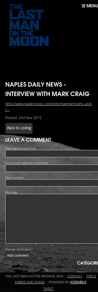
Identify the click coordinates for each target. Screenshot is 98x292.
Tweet (48, 289)
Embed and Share (29, 282)
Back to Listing (19, 128)
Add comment (17, 255)
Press (91, 276)
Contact (74, 276)
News (81, 272)
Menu (90, 5)
